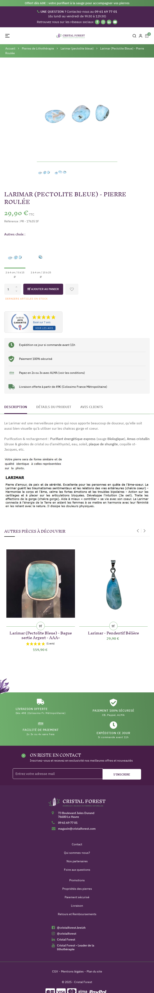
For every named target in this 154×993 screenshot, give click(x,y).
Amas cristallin (138, 439)
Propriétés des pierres (77, 889)
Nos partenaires (77, 861)
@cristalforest (66, 933)
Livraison (77, 906)
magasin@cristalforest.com (77, 829)
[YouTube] (115, 22)
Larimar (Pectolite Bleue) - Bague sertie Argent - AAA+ (41, 634)
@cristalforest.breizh (71, 928)
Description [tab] (15, 407)
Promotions (77, 880)
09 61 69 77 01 (68, 823)
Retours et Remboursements (77, 914)
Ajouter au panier (43, 289)
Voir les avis (44, 328)
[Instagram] (103, 22)
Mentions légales (72, 971)
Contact (77, 844)
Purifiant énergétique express (73, 439)
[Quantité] (12, 289)
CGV (55, 971)
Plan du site (94, 971)
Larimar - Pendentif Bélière (113, 632)
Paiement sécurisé (77, 897)
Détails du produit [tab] (53, 407)
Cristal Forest (66, 939)
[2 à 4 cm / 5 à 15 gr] (14, 259)
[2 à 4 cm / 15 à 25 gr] (40, 259)
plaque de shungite (103, 444)
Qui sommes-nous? (77, 853)
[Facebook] (97, 22)
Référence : (12, 221)
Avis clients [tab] (91, 407)
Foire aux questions (77, 870)
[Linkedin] (109, 22)
